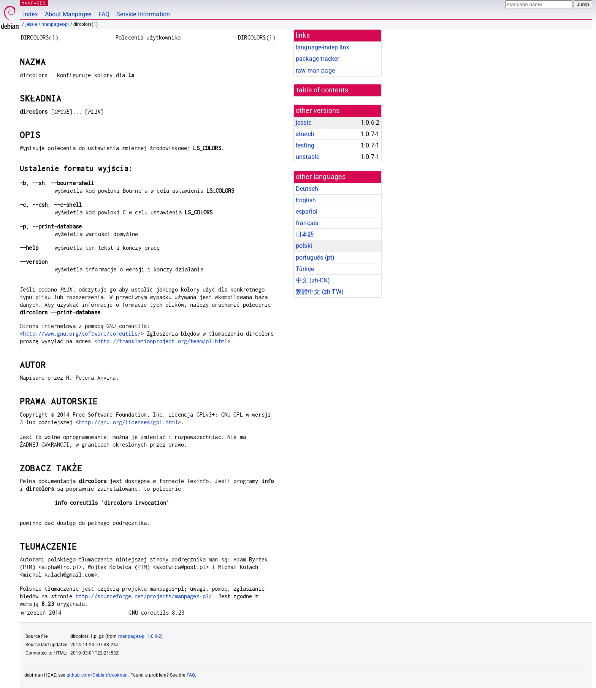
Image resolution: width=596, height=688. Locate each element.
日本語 (305, 234)
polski (304, 245)
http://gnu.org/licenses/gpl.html (128, 422)
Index (30, 14)
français (307, 223)
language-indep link (322, 47)
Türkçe (305, 269)
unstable (307, 156)
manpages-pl (55, 24)
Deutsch (307, 188)
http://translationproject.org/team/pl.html (162, 341)
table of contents (322, 90)
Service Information (143, 14)
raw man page (315, 70)
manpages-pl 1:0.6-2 (140, 636)
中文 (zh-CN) (313, 280)
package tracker (317, 58)
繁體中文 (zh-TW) (320, 291)
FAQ (103, 14)
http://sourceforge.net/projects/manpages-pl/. (145, 596)
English (306, 200)
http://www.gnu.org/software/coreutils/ (82, 333)
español (306, 211)
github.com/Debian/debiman (97, 675)
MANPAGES (34, 2)
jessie (31, 24)
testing (305, 145)
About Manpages (68, 14)
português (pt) (315, 257)
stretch (305, 134)
